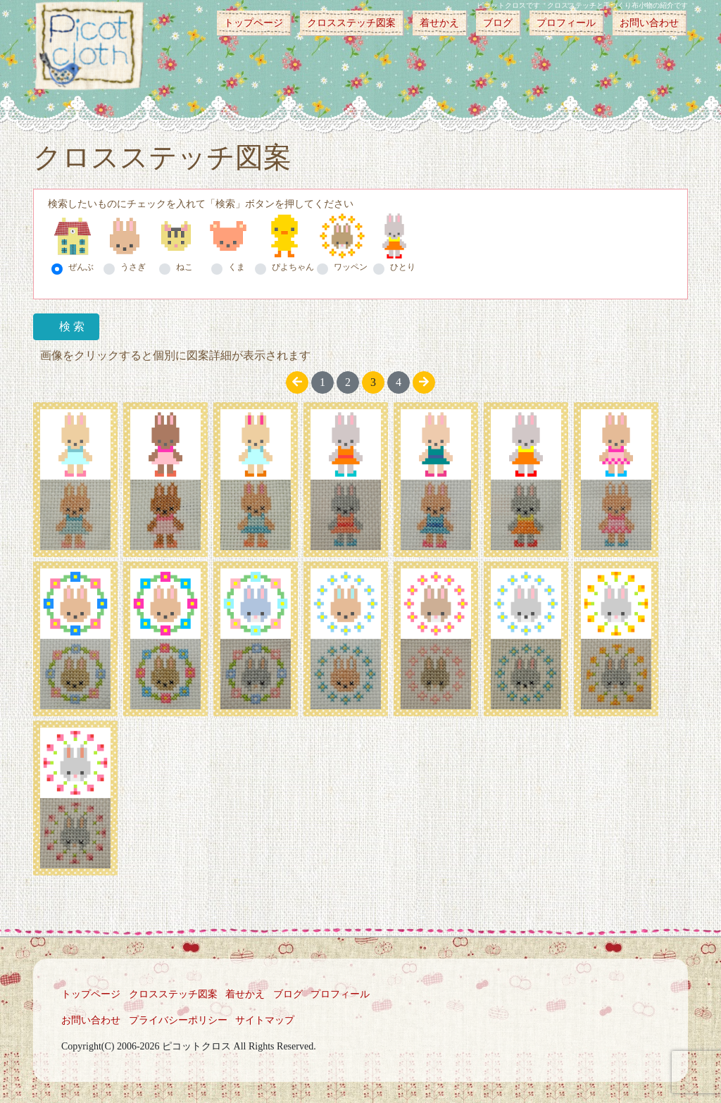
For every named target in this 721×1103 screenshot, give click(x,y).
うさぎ (133, 267)
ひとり (402, 267)
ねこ (184, 267)
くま (236, 267)
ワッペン (351, 267)
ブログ (498, 23)
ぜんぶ (81, 267)
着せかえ (439, 23)
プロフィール (566, 23)
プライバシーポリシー (178, 1020)
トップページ (253, 23)
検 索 (72, 326)
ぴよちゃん (293, 267)
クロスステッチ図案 (351, 23)
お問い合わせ (649, 23)
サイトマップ (264, 1020)
